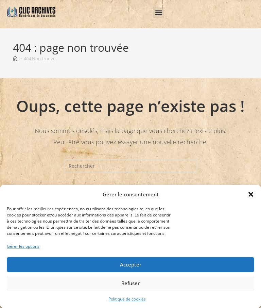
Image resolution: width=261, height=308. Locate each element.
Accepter (130, 264)
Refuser (130, 283)
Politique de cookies (127, 299)
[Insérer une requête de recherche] (130, 166)
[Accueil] (15, 58)
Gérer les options (23, 246)
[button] (250, 194)
